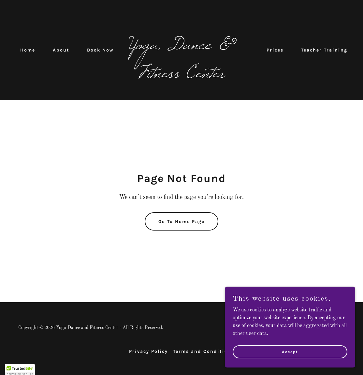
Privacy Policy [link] (148, 351)
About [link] (61, 50)
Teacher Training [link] (324, 50)
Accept (290, 356)
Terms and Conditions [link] (203, 351)
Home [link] (27, 50)
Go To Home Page (181, 221)
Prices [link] (275, 50)
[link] (181, 76)
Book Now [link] (100, 50)
